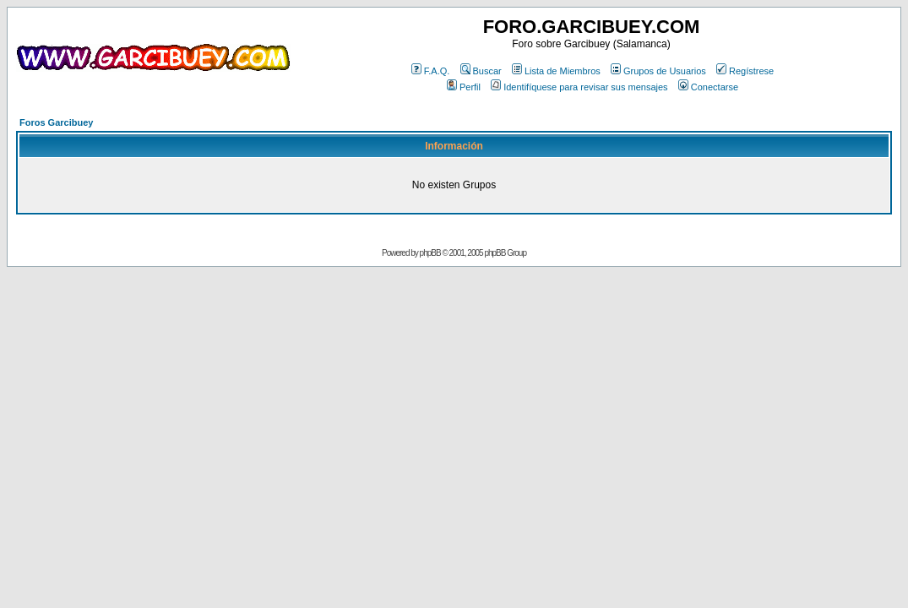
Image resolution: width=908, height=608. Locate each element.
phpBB (430, 253)
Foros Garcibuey (56, 122)
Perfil (464, 87)
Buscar (481, 71)
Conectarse (708, 87)
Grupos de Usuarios (658, 71)
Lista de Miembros (556, 71)
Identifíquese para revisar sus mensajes (579, 87)
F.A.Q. (430, 71)
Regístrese (745, 71)
